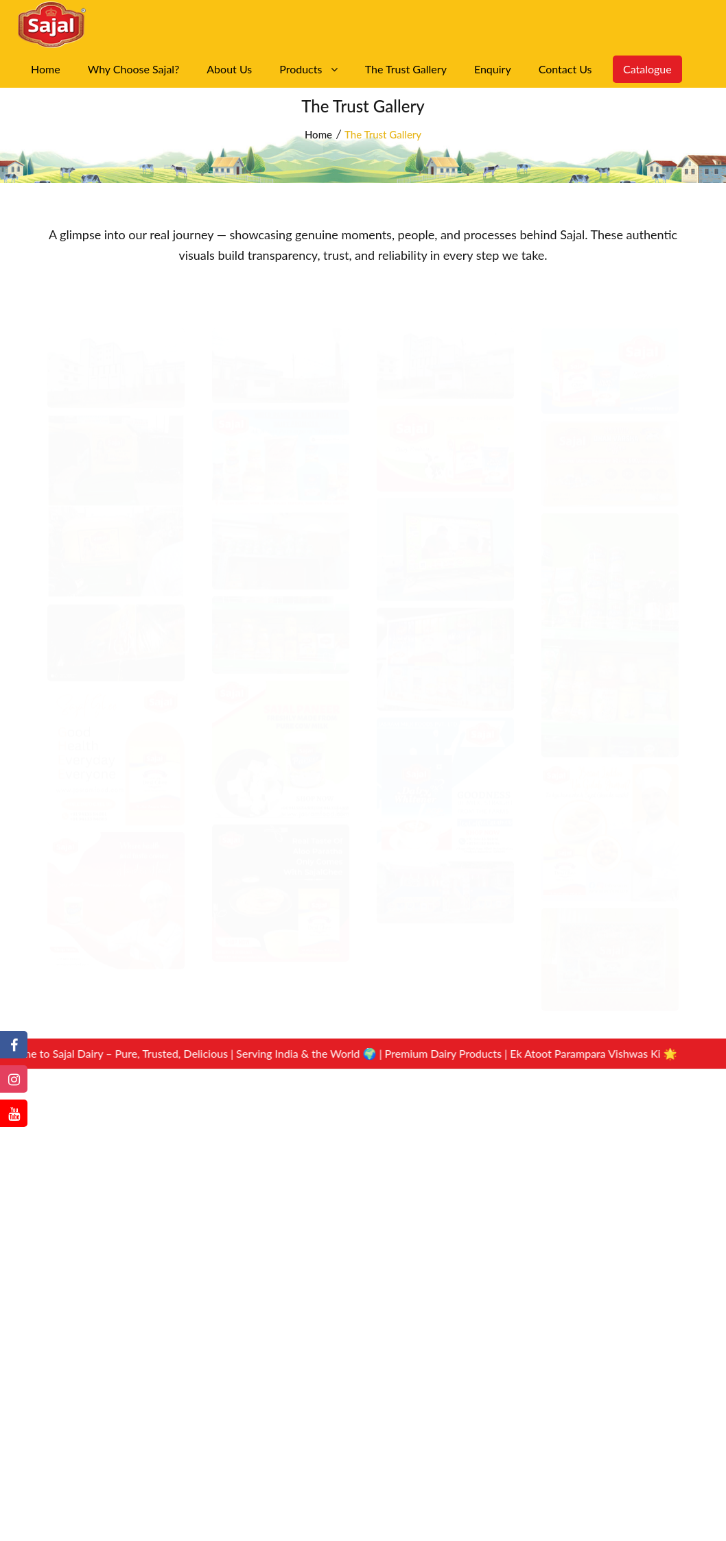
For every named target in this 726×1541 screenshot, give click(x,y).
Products (308, 68)
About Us (229, 68)
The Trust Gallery (406, 68)
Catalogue (646, 68)
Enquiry (492, 68)
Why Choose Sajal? (134, 68)
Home (45, 68)
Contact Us (565, 68)
